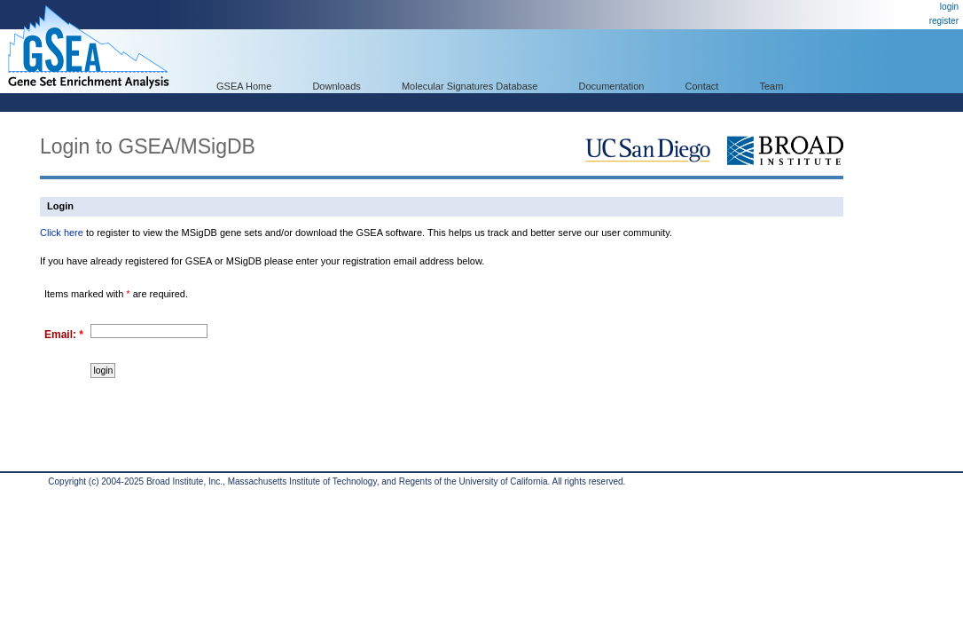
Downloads (336, 86)
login (949, 7)
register (944, 21)
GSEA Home (243, 86)
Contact (702, 86)
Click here (61, 232)
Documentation (611, 86)
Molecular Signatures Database (469, 86)
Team (772, 86)
